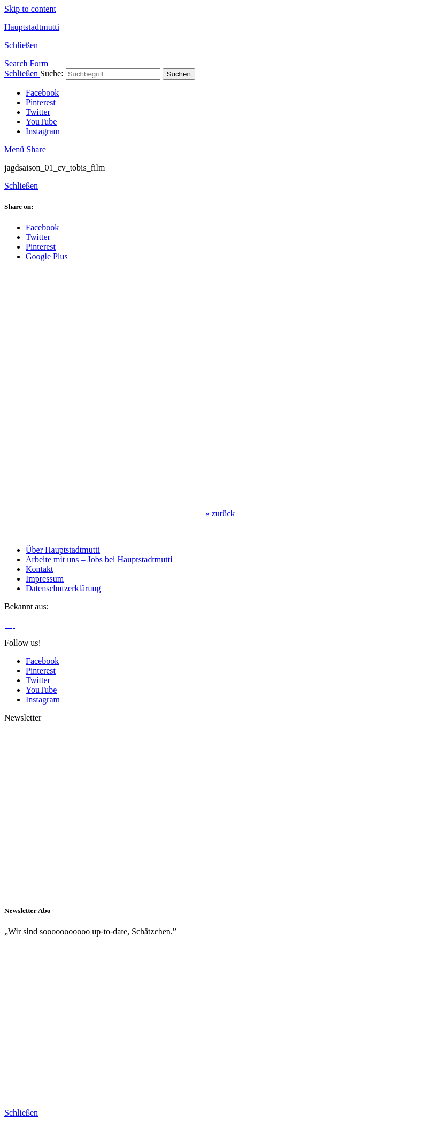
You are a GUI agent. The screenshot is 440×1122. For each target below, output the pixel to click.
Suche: (52, 73)
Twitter (38, 112)
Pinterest (41, 102)
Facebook (42, 92)
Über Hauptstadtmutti (63, 549)
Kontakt (39, 569)
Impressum (45, 578)
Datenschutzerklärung (63, 588)
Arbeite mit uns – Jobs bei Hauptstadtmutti (99, 559)
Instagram (43, 131)
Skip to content (30, 8)
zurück (220, 513)
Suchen (179, 74)
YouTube (41, 121)
